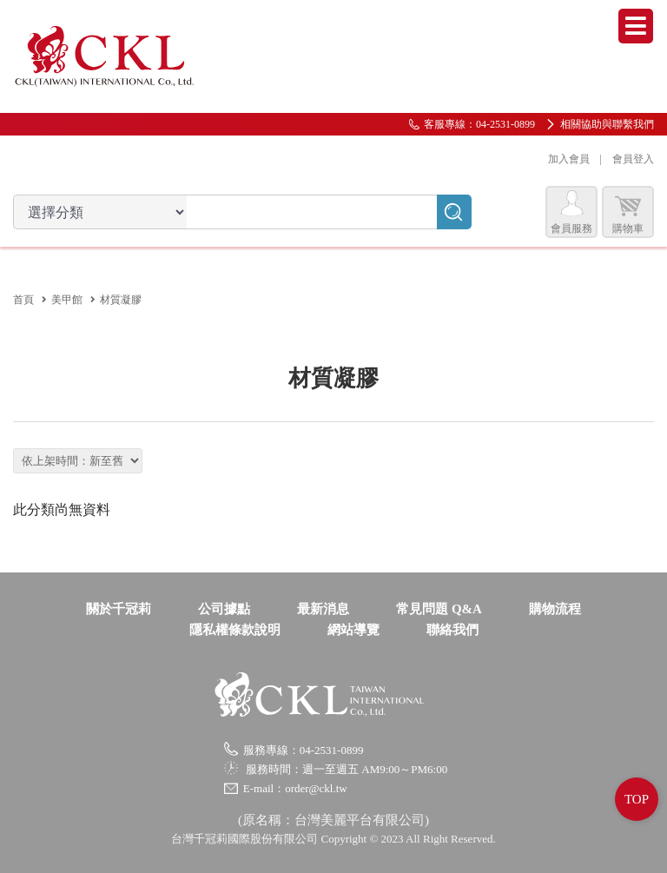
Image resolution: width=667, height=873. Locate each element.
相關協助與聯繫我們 (607, 124)
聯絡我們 (452, 630)
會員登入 (633, 159)
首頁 (23, 300)
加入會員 (569, 159)
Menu (635, 26)
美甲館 (67, 300)
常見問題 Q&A (439, 609)
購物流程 (555, 609)
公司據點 (224, 609)
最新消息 (323, 609)
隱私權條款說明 (235, 630)
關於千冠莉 (118, 609)
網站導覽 (353, 630)
